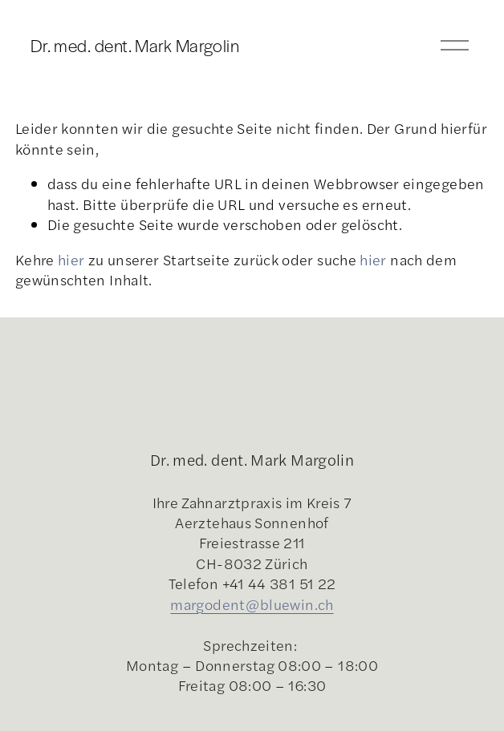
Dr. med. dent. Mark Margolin (135, 45)
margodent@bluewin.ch (251, 604)
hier (71, 259)
